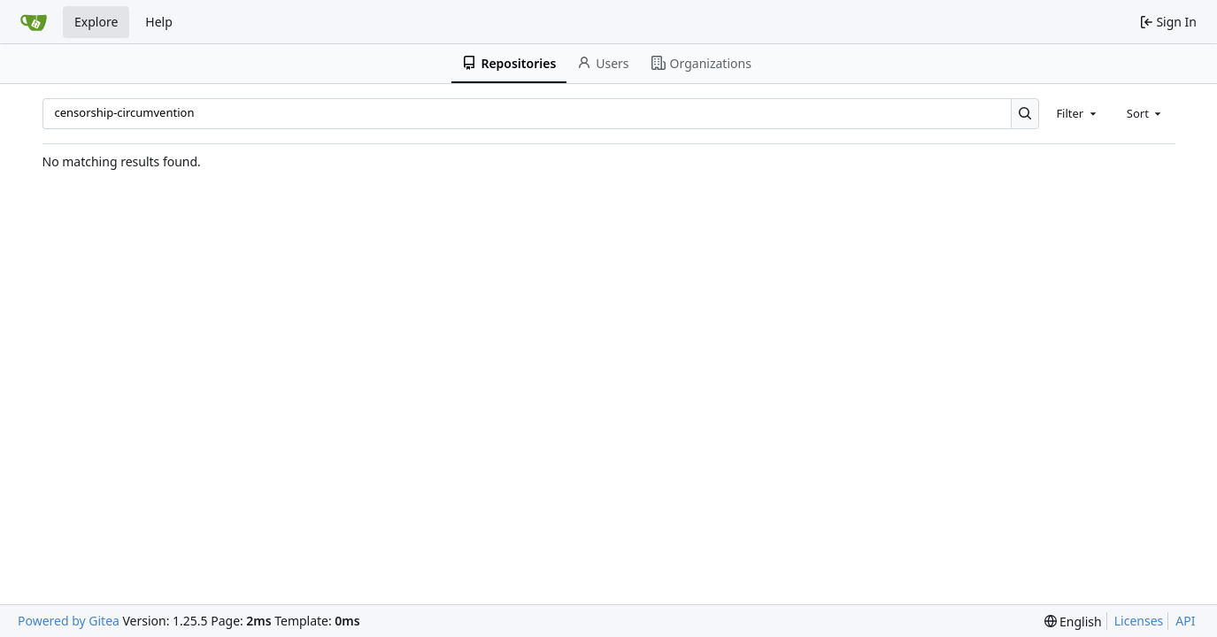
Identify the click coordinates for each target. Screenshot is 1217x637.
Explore (96, 21)
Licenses (1139, 620)
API (1185, 620)
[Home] (33, 22)
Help (159, 21)
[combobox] (1077, 113)
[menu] (1073, 621)
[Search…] (1025, 113)
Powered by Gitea (68, 620)
